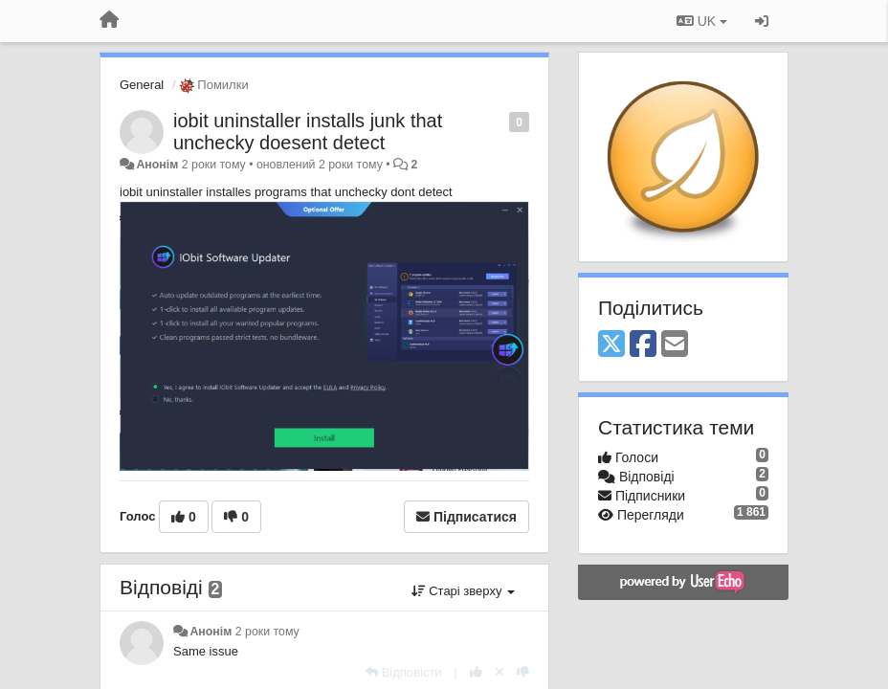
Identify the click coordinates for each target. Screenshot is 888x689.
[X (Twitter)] (611, 345)
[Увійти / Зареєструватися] (761, 21)
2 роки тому (267, 631)
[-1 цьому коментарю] (523, 672)
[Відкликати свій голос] (499, 672)
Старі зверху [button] (463, 591)
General (142, 85)
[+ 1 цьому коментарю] (476, 672)
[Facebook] (643, 345)
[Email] (674, 345)
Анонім (157, 164)
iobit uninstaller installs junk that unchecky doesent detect (307, 131)
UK (702, 21)
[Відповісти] (404, 672)
